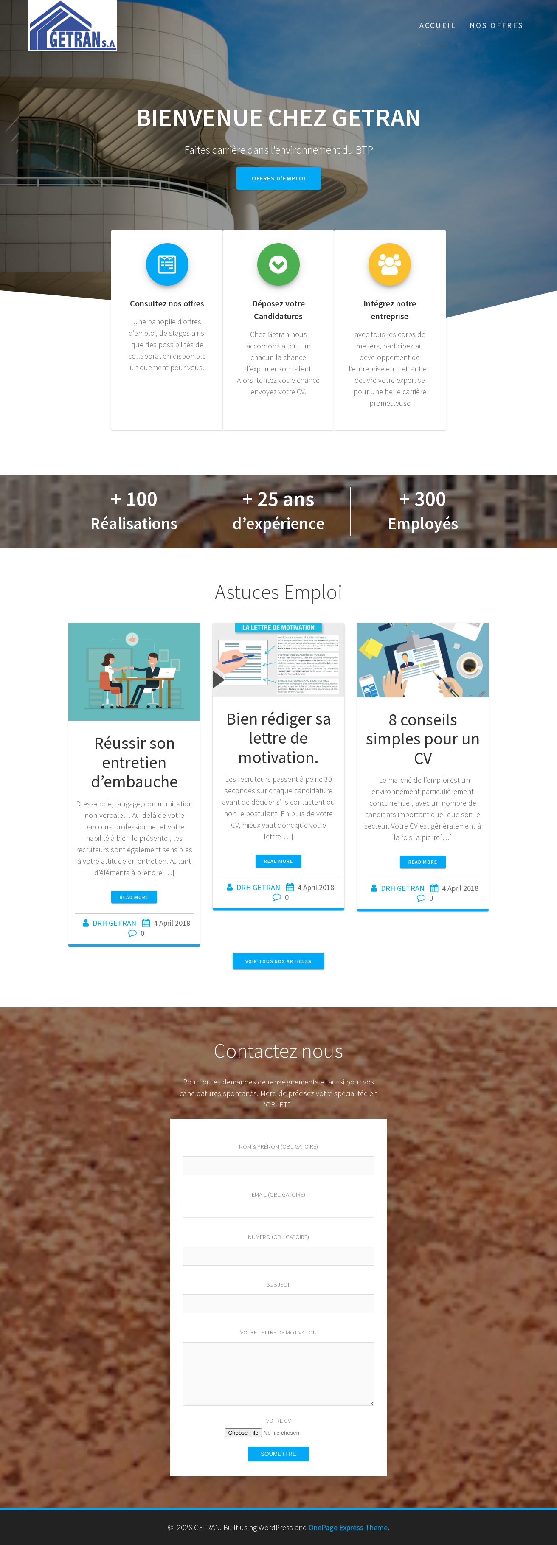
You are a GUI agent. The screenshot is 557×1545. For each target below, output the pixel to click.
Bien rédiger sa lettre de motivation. (278, 738)
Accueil (437, 25)
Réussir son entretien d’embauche (134, 762)
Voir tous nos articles (278, 961)
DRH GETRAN (114, 923)
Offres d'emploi (279, 178)
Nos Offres (496, 25)
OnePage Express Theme (348, 1527)
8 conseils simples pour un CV (423, 739)
